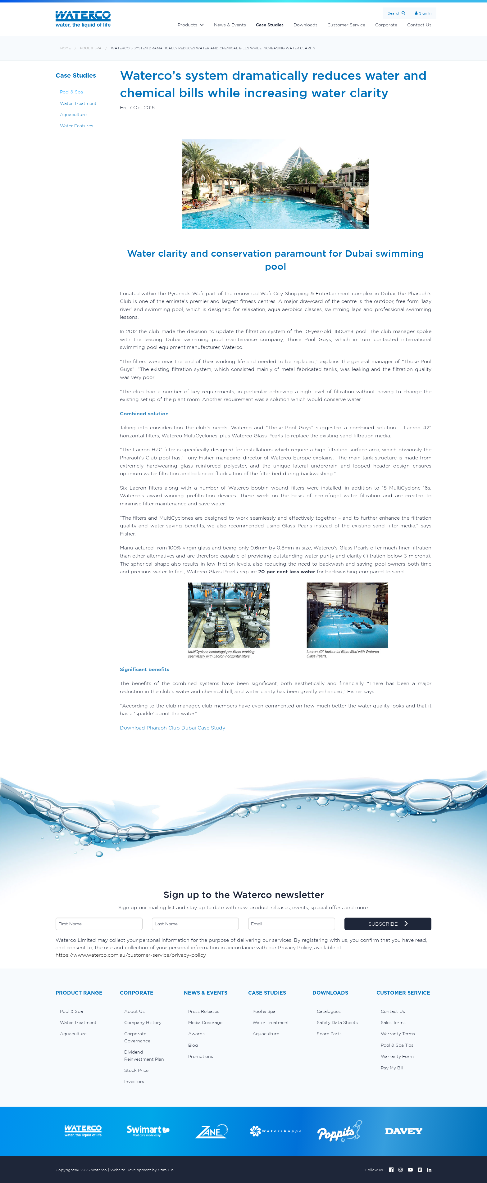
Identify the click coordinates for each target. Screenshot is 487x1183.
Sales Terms (393, 1022)
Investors (134, 1081)
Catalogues (329, 1011)
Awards (196, 1033)
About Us (134, 1011)
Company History (143, 1022)
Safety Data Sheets (337, 1022)
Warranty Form (397, 1056)
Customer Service (346, 24)
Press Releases (203, 1011)
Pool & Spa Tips (397, 1045)
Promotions (200, 1056)
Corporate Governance (137, 1037)
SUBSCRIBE (388, 924)
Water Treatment (78, 103)
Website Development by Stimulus (142, 1170)
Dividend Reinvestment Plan (144, 1055)
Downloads (305, 24)
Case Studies (270, 24)
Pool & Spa (91, 48)
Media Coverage (205, 1022)
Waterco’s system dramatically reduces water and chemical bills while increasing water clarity (213, 48)
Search (394, 13)
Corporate (386, 24)
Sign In (425, 13)
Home (65, 48)
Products (187, 24)
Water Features (76, 125)
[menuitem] (83, 1011)
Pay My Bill (392, 1067)
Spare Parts (329, 1033)
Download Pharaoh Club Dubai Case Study (172, 727)
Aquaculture (73, 114)
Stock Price (136, 1070)
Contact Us (419, 24)
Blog (193, 1045)
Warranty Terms (398, 1033)
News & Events (230, 24)
